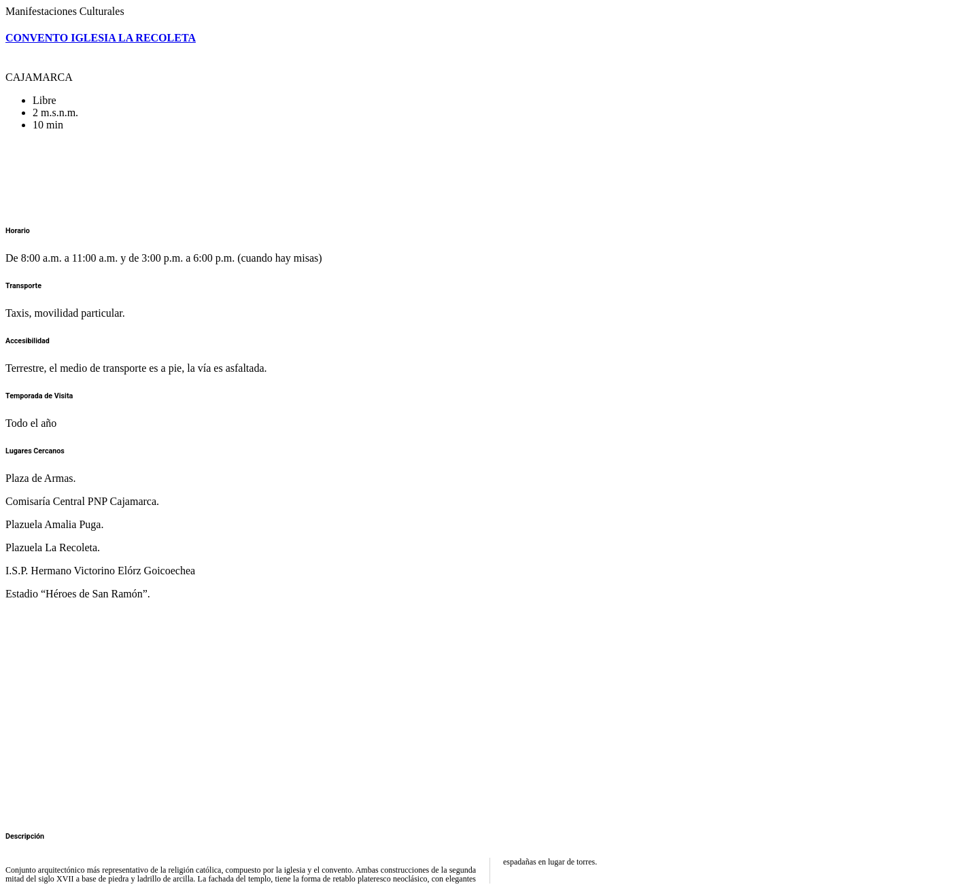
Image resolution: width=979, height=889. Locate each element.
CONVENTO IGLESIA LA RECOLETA (100, 37)
